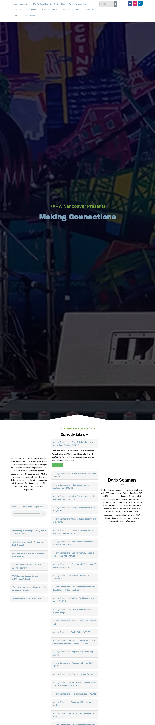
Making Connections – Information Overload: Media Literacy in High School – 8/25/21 (74, 684)
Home (14, 4)
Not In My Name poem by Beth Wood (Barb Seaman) (27, 543)
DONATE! (16, 15)
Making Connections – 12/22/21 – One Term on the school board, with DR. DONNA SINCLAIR (74, 642)
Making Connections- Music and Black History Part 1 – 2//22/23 (74, 520)
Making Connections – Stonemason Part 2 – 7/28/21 (74, 694)
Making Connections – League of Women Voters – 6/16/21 (73, 715)
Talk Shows (16, 9)
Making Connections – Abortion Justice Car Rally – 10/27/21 (74, 664)
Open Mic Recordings (78, 4)
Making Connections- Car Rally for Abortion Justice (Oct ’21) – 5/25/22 (74, 599)
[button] (17, 9)
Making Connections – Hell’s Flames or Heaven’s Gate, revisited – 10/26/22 (73, 543)
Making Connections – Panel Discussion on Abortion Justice (74, 622)
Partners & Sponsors (49, 9)
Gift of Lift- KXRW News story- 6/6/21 (28, 506)
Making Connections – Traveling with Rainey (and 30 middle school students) (74, 565)
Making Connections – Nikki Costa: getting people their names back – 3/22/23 (74, 497)
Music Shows (31, 9)
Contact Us (88, 9)
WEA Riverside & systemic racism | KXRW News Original (26, 577)
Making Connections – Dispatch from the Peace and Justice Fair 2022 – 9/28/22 (74, 554)
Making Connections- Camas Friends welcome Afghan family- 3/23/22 (72, 611)
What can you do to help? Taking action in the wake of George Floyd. (29, 588)
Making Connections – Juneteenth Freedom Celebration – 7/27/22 (71, 577)
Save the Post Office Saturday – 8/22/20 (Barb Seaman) (28, 555)
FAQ (78, 9)
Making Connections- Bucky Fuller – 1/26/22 (71, 632)
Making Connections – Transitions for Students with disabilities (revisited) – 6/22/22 (74, 588)
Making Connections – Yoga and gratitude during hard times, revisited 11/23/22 (73, 531)
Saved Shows (29, 15)
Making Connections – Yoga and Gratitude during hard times (73, 653)
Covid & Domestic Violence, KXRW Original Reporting (26, 566)
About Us (24, 4)
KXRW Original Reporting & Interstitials (48, 4)
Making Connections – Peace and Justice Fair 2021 (74, 674)
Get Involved (67, 9)
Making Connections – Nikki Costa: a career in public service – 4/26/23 (72, 486)
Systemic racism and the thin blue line (27, 598)
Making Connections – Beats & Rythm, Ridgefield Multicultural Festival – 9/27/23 (73, 443)
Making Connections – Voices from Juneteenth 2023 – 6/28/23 (74, 475)
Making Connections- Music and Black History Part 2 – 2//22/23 (74, 509)
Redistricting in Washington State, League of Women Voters (29, 532)
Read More (58, 465)
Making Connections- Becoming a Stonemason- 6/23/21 (72, 703)
